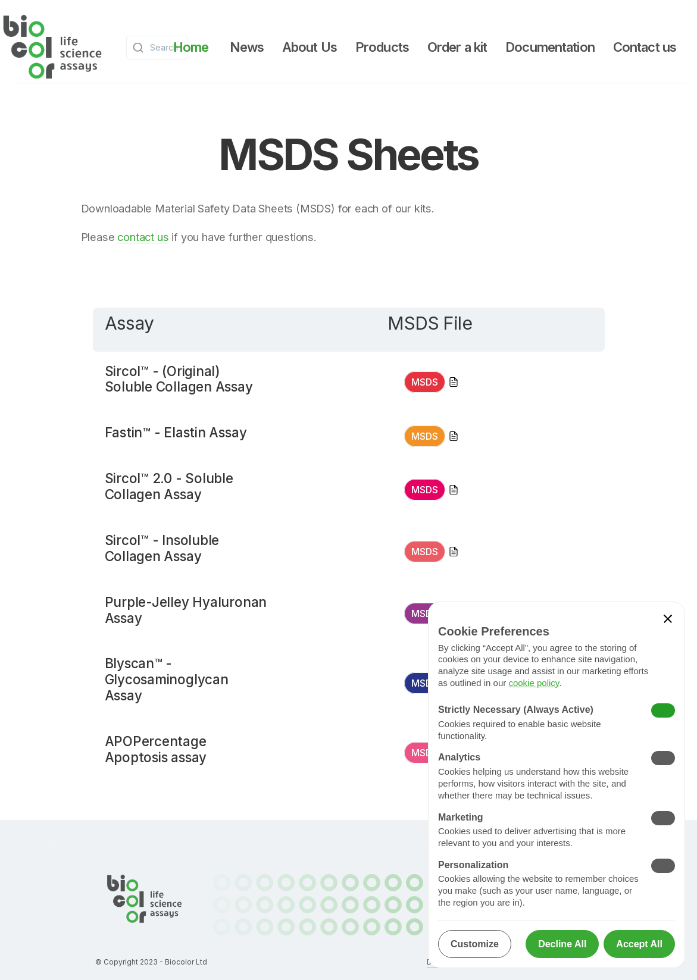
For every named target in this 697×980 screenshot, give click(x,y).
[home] (52, 47)
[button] (246, 47)
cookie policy (533, 683)
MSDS (424, 382)
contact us (142, 236)
